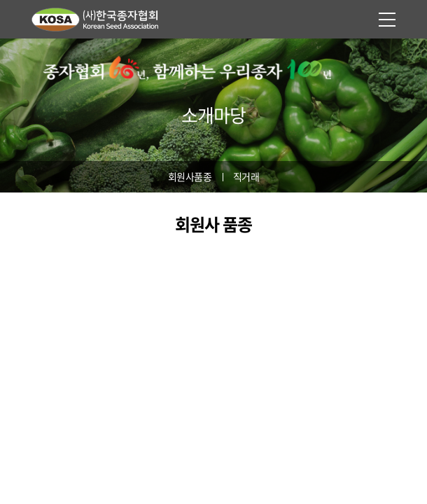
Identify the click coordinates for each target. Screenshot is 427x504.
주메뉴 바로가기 (0, 0)
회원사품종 (190, 176)
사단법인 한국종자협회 (101, 19)
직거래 (246, 176)
